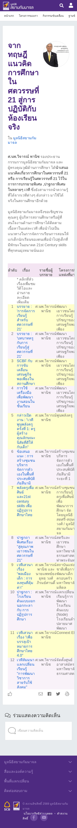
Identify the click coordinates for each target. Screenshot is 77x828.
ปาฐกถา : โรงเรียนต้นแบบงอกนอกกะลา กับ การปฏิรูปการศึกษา (26, 605)
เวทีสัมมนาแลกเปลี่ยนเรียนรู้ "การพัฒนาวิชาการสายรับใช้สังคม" (26, 673)
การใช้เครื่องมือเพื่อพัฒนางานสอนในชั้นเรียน (25, 397)
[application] (38, 722)
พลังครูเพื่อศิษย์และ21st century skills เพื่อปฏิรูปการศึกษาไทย (25, 501)
